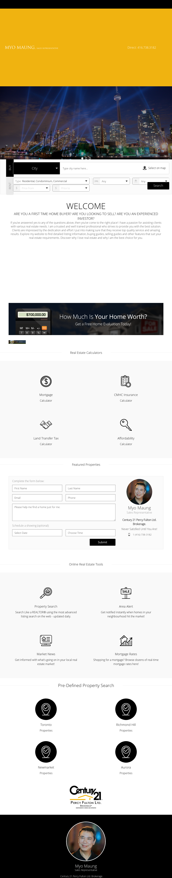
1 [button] (82, 91)
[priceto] (31, 120)
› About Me (18, 860)
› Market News (102, 860)
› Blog (97, 869)
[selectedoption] (36, 101)
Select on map (154, 100)
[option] (86, 55)
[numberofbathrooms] (150, 113)
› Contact (17, 869)
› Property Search (104, 852)
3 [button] (90, 91)
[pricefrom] (70, 120)
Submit (102, 475)
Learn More (112, 60)
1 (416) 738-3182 (142, 467)
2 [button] (86, 91)
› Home (16, 852)
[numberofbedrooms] (111, 113)
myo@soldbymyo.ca (76, 822)
